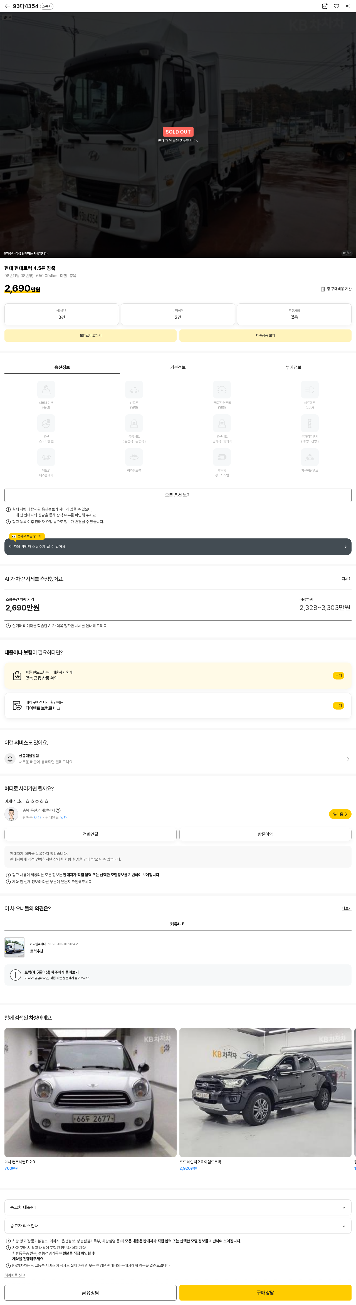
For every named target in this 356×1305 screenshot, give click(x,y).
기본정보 (178, 367)
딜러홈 (338, 814)
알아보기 (178, 675)
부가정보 (293, 367)
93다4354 (33, 6)
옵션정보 (62, 367)
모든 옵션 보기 (178, 495)
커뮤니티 (178, 924)
